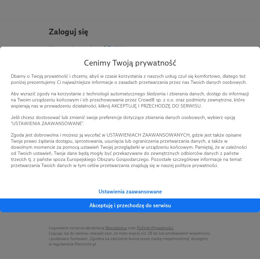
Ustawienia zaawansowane (130, 191)
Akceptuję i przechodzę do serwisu (130, 205)
